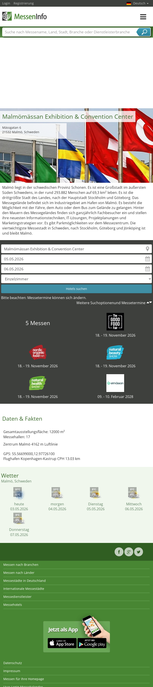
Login (6, 3)
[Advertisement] (76, 75)
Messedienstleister (17, 597)
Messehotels (12, 605)
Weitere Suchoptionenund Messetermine (110, 302)
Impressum (11, 671)
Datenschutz (12, 663)
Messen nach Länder (18, 572)
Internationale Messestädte (23, 589)
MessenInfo (24, 16)
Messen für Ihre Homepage (23, 679)
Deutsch (141, 3)
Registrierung (24, 3)
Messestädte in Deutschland (24, 581)
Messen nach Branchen (20, 564)
